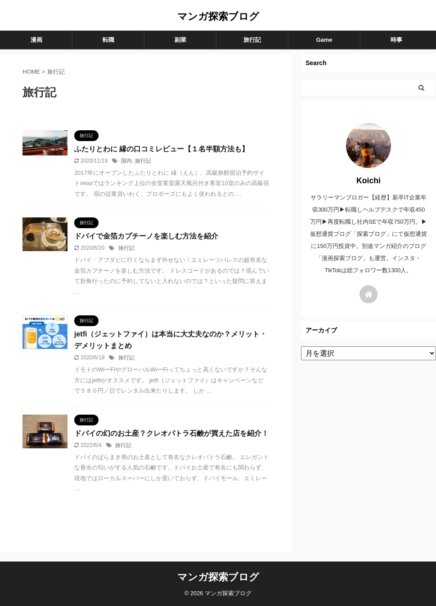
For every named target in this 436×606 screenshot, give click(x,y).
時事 (396, 39)
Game (324, 39)
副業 (180, 39)
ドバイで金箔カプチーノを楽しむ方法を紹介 (146, 236)
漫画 (36, 39)
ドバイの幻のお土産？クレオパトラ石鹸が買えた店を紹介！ (171, 433)
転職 (108, 39)
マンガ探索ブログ (218, 16)
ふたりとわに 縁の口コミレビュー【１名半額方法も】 (161, 149)
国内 (126, 161)
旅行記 (252, 39)
